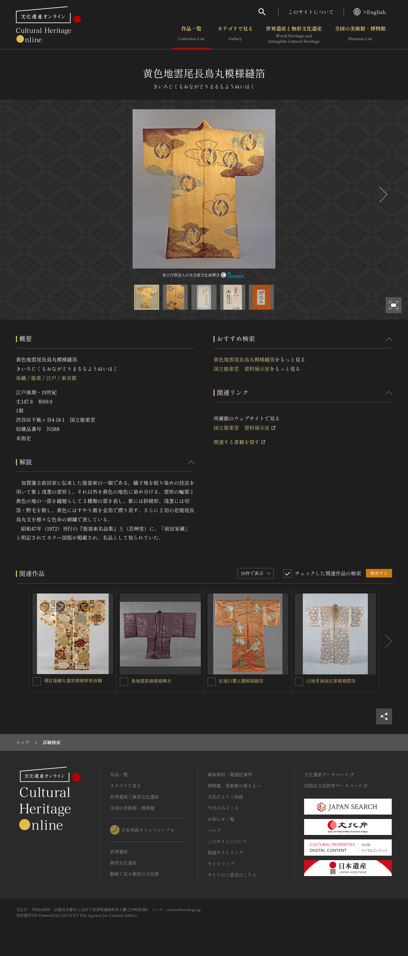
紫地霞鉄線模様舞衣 (151, 681)
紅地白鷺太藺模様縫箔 (241, 681)
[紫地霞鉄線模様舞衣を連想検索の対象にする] (124, 682)
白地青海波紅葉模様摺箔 (330, 681)
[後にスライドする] (382, 194)
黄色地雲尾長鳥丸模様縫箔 (244, 359)
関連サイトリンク (225, 852)
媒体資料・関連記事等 (230, 774)
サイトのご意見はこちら (232, 875)
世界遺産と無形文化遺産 (294, 35)
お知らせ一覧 (221, 819)
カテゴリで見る (235, 35)
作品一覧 (191, 35)
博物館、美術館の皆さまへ (234, 785)
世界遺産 (119, 851)
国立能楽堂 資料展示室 (242, 368)
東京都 (68, 378)
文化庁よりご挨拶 (225, 797)
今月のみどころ (223, 808)
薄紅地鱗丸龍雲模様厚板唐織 (73, 680)
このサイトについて (311, 12)
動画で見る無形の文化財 (134, 874)
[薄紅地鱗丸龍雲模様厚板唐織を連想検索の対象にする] (37, 681)
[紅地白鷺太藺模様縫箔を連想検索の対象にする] (212, 682)
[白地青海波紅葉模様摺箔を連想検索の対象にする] (299, 682)
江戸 (51, 378)
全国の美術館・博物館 (360, 35)
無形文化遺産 (123, 862)
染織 (21, 378)
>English (369, 12)
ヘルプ (214, 830)
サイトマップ (221, 863)
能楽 (36, 378)
